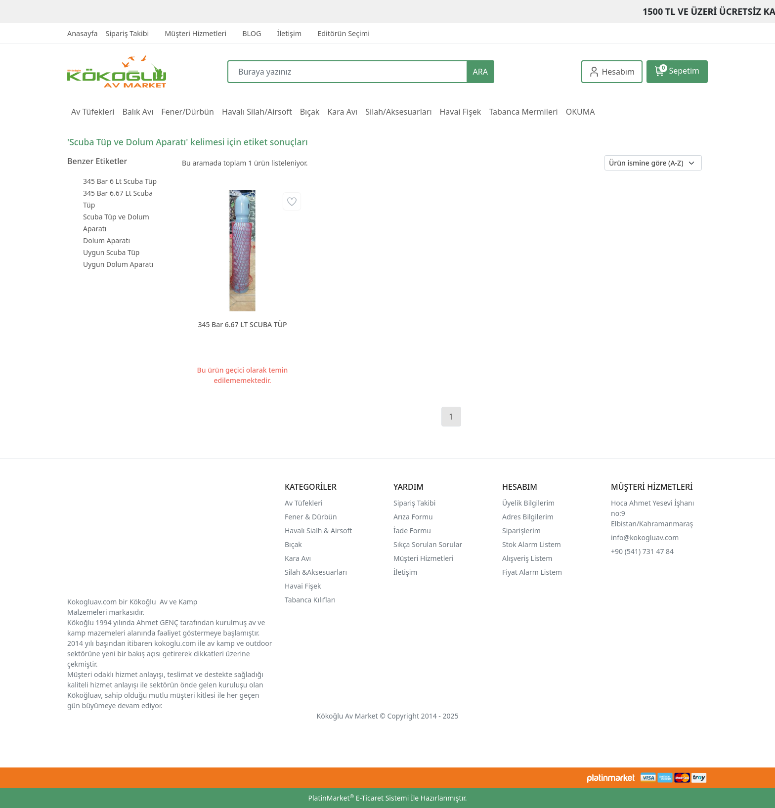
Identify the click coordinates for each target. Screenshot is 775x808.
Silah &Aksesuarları (316, 572)
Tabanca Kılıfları (311, 599)
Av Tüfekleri (304, 503)
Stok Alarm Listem (531, 544)
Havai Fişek (303, 586)
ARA (480, 71)
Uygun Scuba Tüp (111, 252)
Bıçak (294, 544)
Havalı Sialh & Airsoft (318, 530)
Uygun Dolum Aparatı (118, 264)
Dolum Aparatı (106, 240)
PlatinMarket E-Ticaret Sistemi (358, 798)
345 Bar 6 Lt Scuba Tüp (120, 181)
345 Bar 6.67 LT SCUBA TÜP (242, 324)
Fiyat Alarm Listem (532, 572)
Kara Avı (298, 558)
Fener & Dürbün (311, 516)
